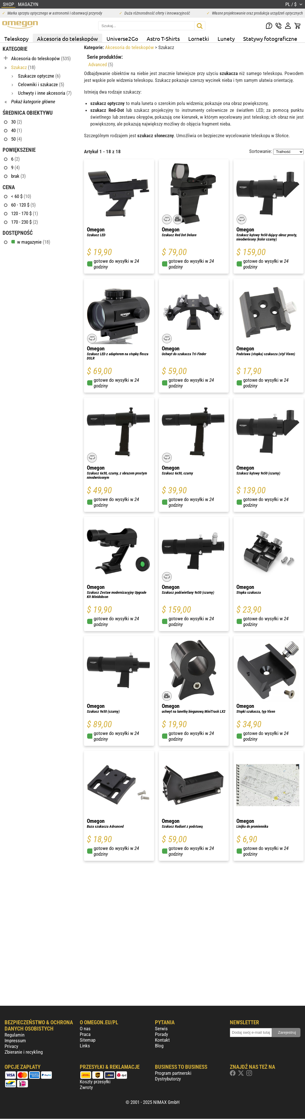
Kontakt (162, 1040)
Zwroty (86, 1087)
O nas (85, 1028)
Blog (159, 1046)
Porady (161, 1034)
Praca (85, 1034)
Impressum (15, 1040)
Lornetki (198, 38)
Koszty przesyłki (95, 1081)
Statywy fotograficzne (270, 38)
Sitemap (87, 1040)
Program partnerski (173, 1073)
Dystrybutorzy (168, 1079)
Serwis (161, 1028)
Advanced (100, 64)
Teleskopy (16, 38)
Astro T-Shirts (163, 38)
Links (85, 1046)
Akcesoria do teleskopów (67, 38)
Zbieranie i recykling (24, 1052)
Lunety (226, 38)
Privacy (11, 1046)
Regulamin (14, 1035)
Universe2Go (122, 38)
